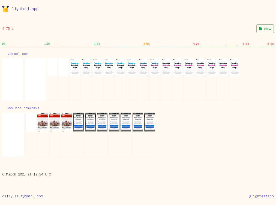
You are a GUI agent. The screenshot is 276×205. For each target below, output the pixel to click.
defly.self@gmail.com (22, 196)
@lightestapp (261, 196)
